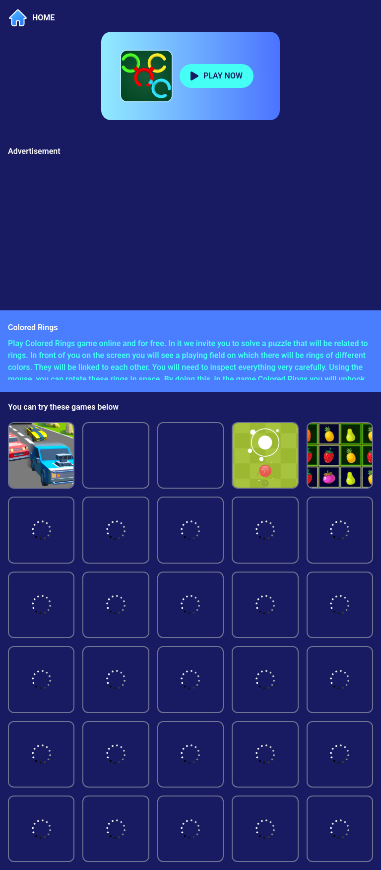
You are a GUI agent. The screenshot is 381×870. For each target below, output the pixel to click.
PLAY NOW (223, 75)
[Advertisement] (190, 230)
